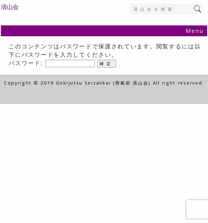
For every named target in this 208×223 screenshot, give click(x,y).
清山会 (10, 7)
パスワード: (52, 63)
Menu (195, 30)
